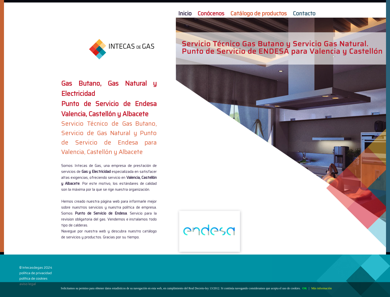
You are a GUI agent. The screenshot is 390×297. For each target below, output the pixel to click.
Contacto (304, 13)
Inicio (185, 13)
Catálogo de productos (258, 13)
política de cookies (33, 278)
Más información (321, 288)
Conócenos (211, 13)
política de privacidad (35, 273)
